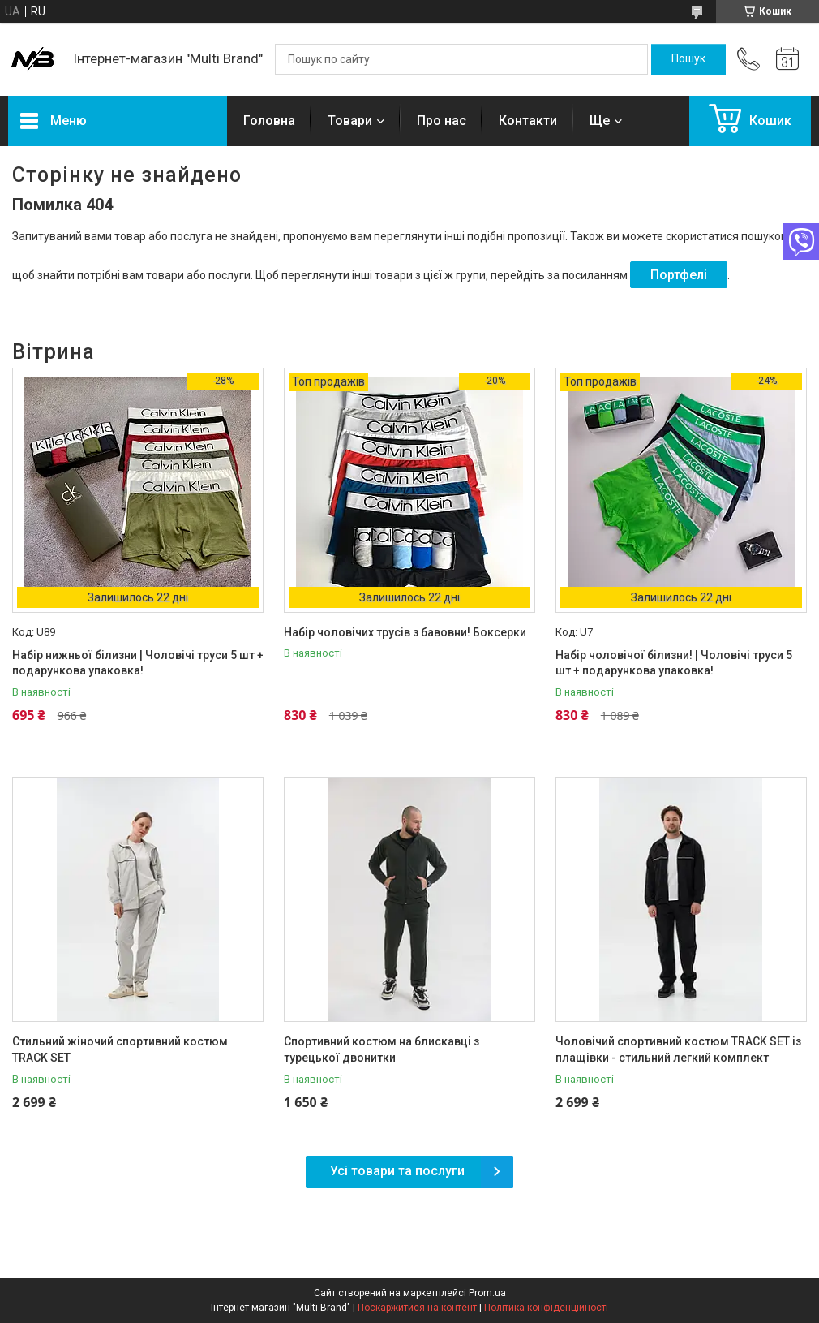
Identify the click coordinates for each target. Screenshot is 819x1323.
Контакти (528, 120)
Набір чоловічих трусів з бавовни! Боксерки (405, 632)
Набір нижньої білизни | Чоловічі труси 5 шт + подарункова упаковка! (138, 663)
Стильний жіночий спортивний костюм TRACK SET (120, 1049)
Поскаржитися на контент (417, 1307)
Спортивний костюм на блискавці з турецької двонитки (381, 1049)
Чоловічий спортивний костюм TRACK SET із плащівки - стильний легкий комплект (678, 1049)
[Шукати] (688, 59)
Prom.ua (487, 1293)
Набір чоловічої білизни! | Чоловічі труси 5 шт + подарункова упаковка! (673, 663)
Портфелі (678, 274)
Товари (350, 120)
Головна (269, 120)
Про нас (441, 120)
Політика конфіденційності (546, 1307)
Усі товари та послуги (397, 1171)
